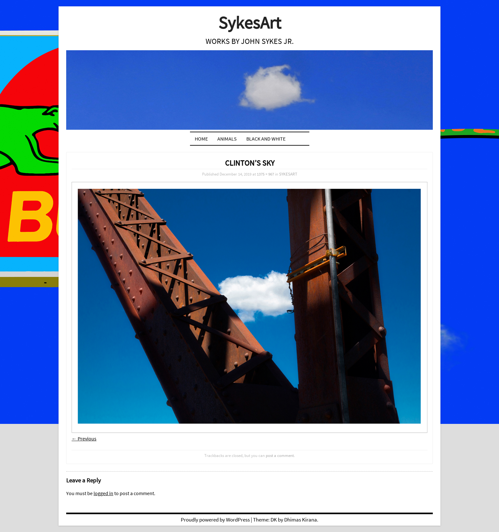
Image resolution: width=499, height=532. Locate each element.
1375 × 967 (265, 173)
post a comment (280, 455)
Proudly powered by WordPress (215, 519)
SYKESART (288, 173)
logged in (103, 493)
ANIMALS (227, 138)
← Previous (84, 438)
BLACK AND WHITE (265, 138)
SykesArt (249, 22)
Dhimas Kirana (300, 519)
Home (201, 138)
